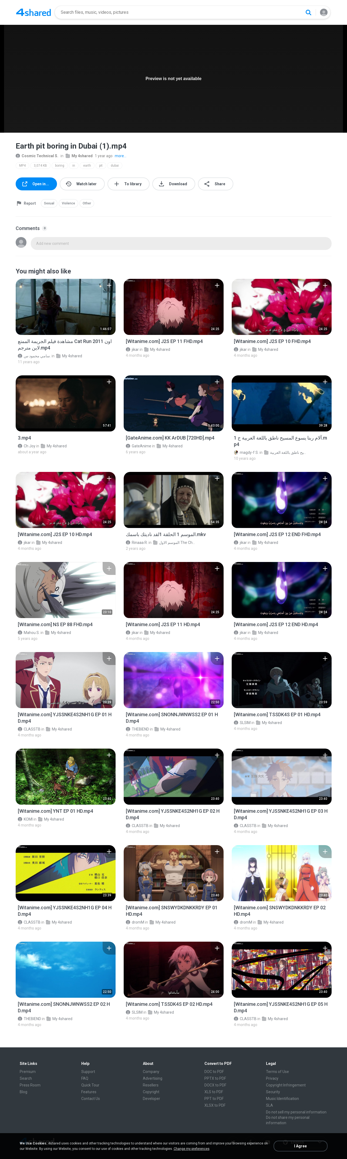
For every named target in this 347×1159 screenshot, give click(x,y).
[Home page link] (33, 12)
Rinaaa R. (137, 542)
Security (273, 1092)
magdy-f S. (246, 452)
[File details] (66, 307)
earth (87, 165)
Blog (23, 1092)
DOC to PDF (214, 1071)
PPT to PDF (214, 1098)
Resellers (151, 1085)
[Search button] (308, 12)
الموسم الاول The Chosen (174, 542)
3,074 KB (40, 165)
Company (151, 1071)
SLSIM (242, 723)
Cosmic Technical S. (37, 156)
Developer (151, 1098)
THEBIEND (137, 729)
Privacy (272, 1078)
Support (88, 1071)
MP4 (22, 165)
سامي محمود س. (34, 356)
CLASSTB (29, 729)
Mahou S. (29, 632)
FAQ (84, 1078)
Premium (28, 1071)
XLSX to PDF (214, 1105)
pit (101, 165)
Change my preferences (192, 1149)
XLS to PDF (213, 1092)
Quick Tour (90, 1085)
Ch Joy (26, 446)
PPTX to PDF (215, 1078)
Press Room (30, 1085)
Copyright (151, 1092)
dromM (135, 922)
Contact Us (90, 1098)
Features (88, 1092)
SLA (269, 1105)
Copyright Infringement (286, 1085)
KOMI (25, 819)
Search (26, 1078)
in (73, 165)
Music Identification (282, 1098)
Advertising (152, 1078)
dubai (115, 165)
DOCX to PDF (215, 1085)
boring (59, 165)
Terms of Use (277, 1071)
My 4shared (79, 156)
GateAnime (138, 446)
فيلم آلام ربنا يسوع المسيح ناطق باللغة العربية (285, 452)
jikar (132, 349)
